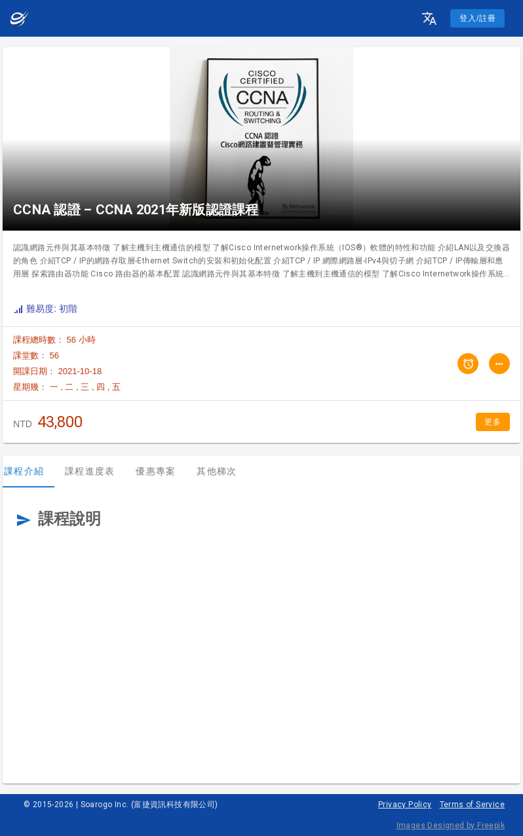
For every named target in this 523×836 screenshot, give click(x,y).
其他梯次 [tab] (226, 471)
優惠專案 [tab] (165, 471)
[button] (429, 18)
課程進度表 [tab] (99, 471)
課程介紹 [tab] (33, 471)
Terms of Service (472, 804)
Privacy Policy (405, 804)
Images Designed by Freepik (451, 825)
